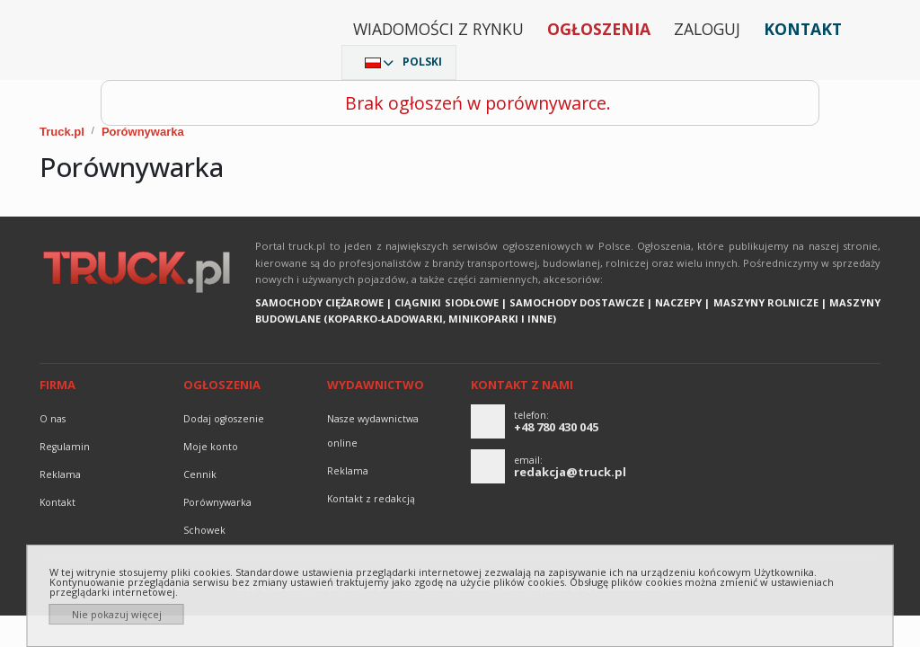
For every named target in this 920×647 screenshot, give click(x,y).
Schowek (204, 530)
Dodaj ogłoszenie (223, 418)
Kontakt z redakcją (371, 498)
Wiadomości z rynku (438, 29)
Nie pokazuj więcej (117, 614)
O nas (53, 418)
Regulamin (65, 446)
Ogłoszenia (598, 29)
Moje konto (210, 446)
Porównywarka (143, 131)
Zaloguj (707, 29)
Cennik (200, 474)
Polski (422, 61)
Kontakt (803, 29)
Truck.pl (62, 131)
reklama (60, 474)
